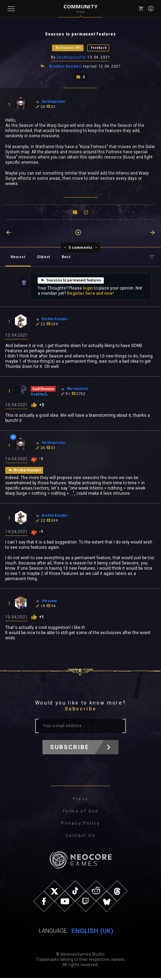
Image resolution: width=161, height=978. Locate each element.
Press (81, 798)
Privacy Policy (80, 823)
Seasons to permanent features (70, 280)
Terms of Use (80, 811)
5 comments (81, 247)
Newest (17, 256)
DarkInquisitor (71, 57)
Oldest (43, 256)
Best (66, 256)
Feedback (99, 47)
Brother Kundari (65, 66)
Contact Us (80, 835)
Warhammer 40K (68, 47)
